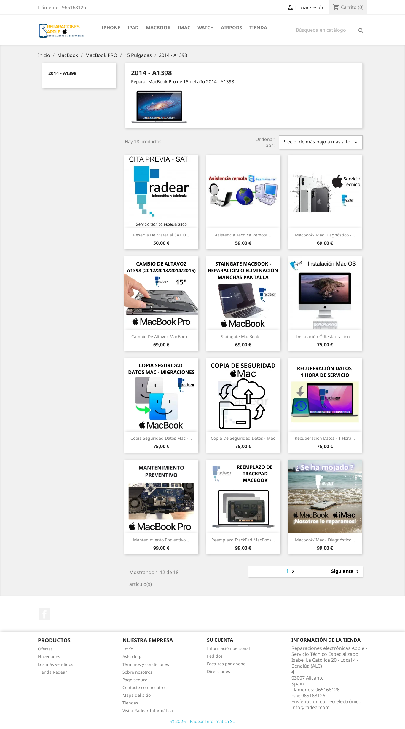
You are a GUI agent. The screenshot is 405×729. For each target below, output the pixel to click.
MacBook (158, 27)
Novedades (49, 656)
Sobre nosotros (137, 672)
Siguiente (346, 571)
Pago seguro (134, 679)
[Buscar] (330, 30)
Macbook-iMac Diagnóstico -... (325, 235)
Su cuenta (220, 640)
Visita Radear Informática (147, 710)
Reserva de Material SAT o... (161, 235)
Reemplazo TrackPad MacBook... (243, 540)
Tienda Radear (52, 672)
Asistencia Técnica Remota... (243, 235)
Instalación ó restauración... (324, 336)
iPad (133, 27)
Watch (205, 27)
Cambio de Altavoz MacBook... (161, 336)
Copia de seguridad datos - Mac (243, 438)
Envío (127, 649)
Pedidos (215, 656)
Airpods (231, 27)
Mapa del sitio (136, 695)
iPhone (111, 27)
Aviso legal (133, 656)
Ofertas (45, 649)
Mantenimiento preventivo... (161, 540)
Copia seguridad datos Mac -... (161, 438)
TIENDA (258, 27)
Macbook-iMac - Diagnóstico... (325, 540)
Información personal (228, 648)
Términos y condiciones (145, 664)
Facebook (44, 614)
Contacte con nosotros (144, 687)
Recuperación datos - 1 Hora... (325, 438)
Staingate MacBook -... (243, 336)
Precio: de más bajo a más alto (320, 142)
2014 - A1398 (62, 73)
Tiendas (130, 703)
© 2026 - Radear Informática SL (202, 721)
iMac (184, 27)
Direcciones (218, 671)
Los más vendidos (55, 664)
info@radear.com (310, 707)
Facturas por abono (226, 663)
